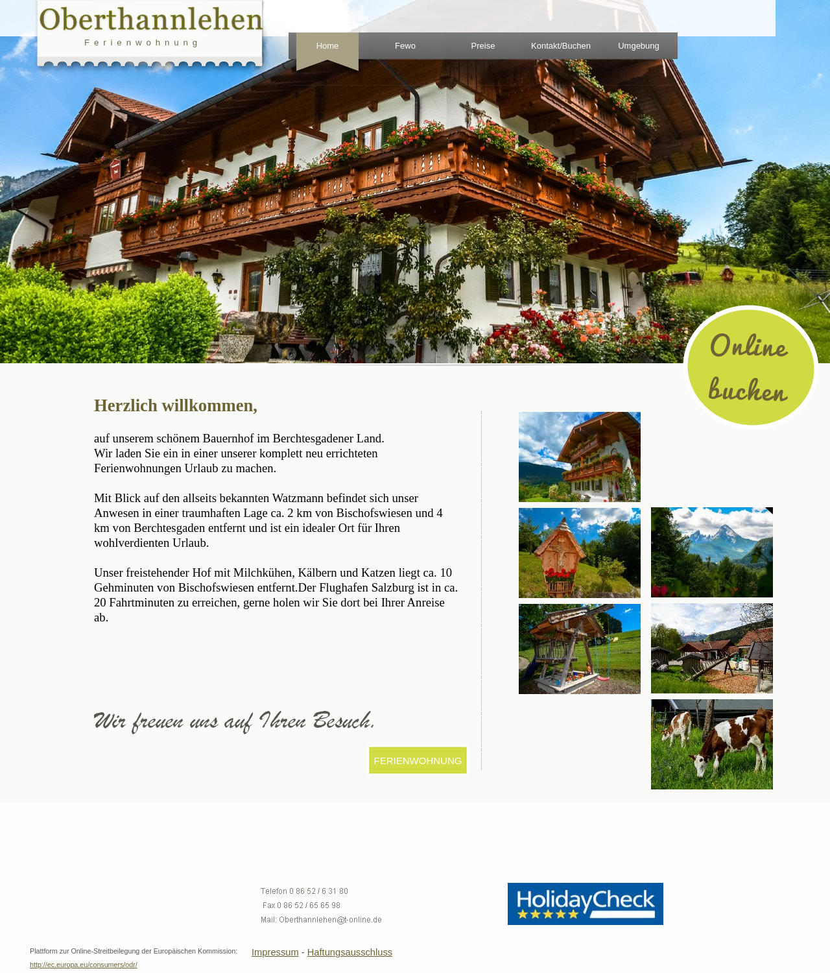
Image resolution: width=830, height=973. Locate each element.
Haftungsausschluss (349, 952)
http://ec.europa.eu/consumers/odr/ (83, 964)
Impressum (275, 952)
